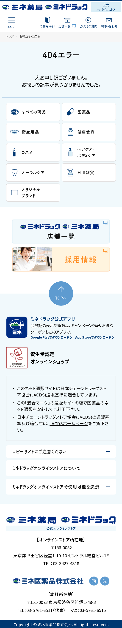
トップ (10, 36)
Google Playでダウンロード (51, 337)
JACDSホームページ (69, 423)
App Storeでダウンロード (94, 337)
